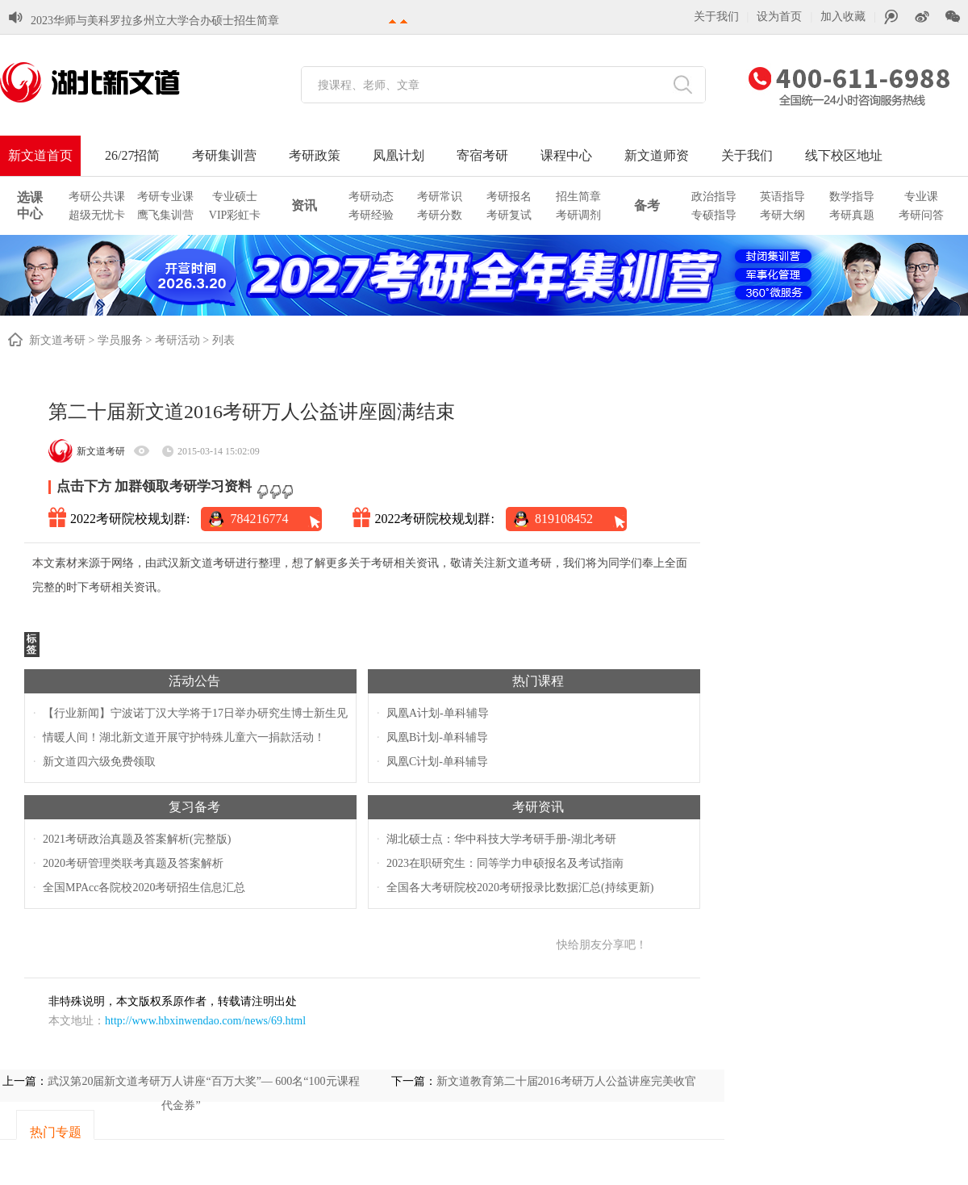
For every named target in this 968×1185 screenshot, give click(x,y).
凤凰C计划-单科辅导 (437, 762)
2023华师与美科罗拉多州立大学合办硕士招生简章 (155, 16)
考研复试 (509, 215)
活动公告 (194, 681)
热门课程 (538, 681)
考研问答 (921, 215)
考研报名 (509, 197)
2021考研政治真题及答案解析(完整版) (137, 839)
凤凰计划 (398, 155)
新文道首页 (40, 155)
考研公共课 (97, 197)
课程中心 (566, 155)
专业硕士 (234, 197)
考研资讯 (538, 807)
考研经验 (371, 215)
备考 (647, 205)
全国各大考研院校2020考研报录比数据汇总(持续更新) (519, 887)
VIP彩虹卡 (235, 215)
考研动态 (371, 197)
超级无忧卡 (97, 215)
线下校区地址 (843, 155)
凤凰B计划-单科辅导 (437, 737)
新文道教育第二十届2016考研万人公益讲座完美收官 (566, 1081)
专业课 (921, 197)
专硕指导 (713, 215)
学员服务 (120, 340)
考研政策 (314, 155)
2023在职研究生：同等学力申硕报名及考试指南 (505, 863)
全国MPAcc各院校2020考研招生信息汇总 (144, 887)
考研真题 (851, 215)
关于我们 (716, 16)
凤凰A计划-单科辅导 (437, 713)
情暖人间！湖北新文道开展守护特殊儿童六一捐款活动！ (184, 737)
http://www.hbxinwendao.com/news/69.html (205, 1021)
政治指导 (713, 197)
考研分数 (439, 215)
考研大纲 (782, 215)
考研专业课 (165, 197)
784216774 (259, 519)
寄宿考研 (482, 155)
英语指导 (782, 197)
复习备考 (194, 807)
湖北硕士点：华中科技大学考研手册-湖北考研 (501, 839)
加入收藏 (843, 16)
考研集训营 (224, 155)
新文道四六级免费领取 (99, 762)
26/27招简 (132, 155)
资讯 (304, 205)
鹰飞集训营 (165, 215)
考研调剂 (578, 215)
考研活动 (177, 340)
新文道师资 (656, 155)
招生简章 (578, 197)
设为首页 (779, 16)
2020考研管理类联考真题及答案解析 (133, 863)
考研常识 (439, 197)
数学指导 (851, 197)
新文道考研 (57, 340)
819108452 (564, 519)
